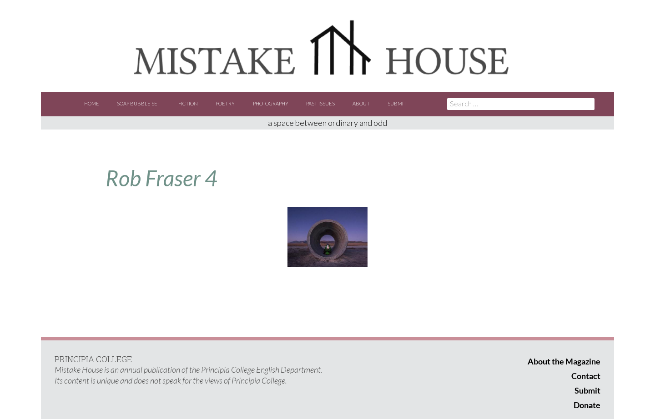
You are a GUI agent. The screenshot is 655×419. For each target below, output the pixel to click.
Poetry (225, 103)
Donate (587, 405)
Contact (585, 376)
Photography (270, 103)
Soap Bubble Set (139, 103)
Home (91, 103)
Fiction (188, 103)
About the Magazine (564, 361)
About (361, 103)
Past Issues (320, 103)
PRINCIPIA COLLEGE (93, 359)
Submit (397, 103)
